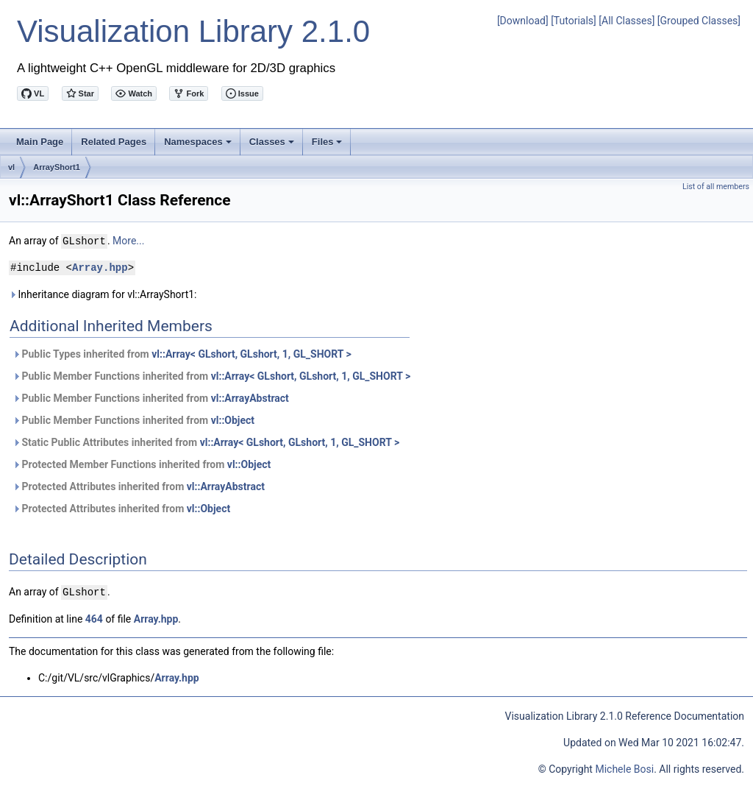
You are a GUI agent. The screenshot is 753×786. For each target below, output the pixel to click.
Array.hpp (100, 267)
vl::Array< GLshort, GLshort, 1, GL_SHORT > (251, 353)
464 (94, 617)
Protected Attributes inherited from (139, 486)
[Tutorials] (573, 20)
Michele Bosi (624, 767)
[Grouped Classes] (698, 20)
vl (11, 167)
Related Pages (113, 141)
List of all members (715, 186)
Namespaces (199, 145)
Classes (272, 145)
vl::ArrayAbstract (250, 397)
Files (328, 145)
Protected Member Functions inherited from (142, 464)
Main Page (39, 141)
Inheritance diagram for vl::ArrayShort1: (103, 294)
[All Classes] (626, 20)
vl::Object (232, 419)
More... (128, 241)
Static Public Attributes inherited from (206, 441)
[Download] (523, 20)
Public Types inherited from (182, 353)
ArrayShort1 (56, 167)
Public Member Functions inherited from (211, 375)
